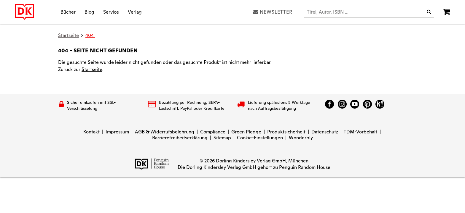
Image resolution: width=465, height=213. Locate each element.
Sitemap (222, 138)
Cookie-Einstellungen (260, 138)
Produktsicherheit (286, 132)
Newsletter (272, 11)
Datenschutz (324, 132)
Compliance (212, 132)
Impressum (117, 132)
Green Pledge (246, 132)
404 (90, 35)
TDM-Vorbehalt (360, 132)
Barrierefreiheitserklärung (180, 138)
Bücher (68, 12)
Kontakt (91, 132)
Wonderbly (301, 138)
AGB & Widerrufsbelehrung (164, 132)
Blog (89, 12)
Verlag (135, 12)
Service (111, 12)
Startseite (92, 69)
